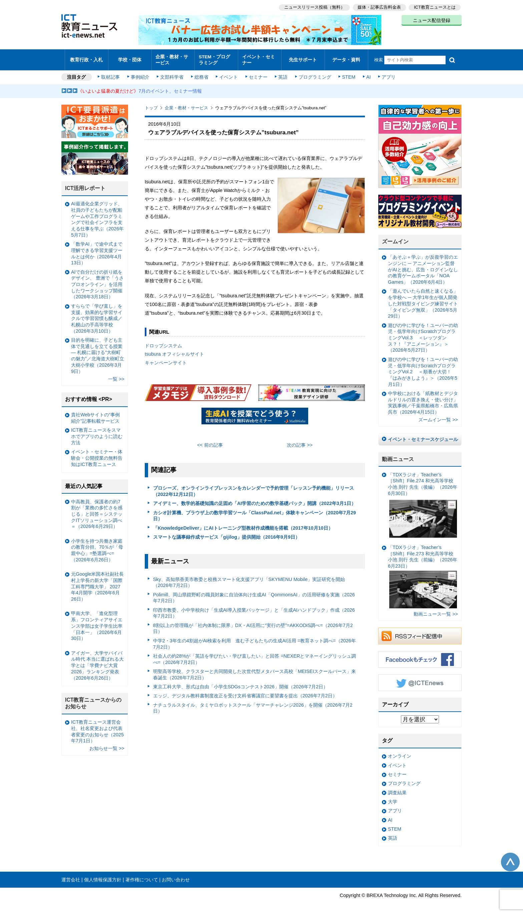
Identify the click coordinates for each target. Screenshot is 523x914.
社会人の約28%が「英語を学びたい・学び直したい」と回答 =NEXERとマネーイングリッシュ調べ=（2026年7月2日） (254, 656)
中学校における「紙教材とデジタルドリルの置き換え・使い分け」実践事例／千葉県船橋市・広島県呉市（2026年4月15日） (423, 399)
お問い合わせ (176, 876)
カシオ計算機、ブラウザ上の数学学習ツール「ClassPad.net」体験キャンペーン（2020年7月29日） (254, 512)
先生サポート (303, 58)
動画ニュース (398, 456)
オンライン (399, 753)
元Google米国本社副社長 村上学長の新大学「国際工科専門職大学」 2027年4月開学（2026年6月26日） (97, 583)
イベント (228, 74)
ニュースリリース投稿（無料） (313, 6)
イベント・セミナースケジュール (423, 436)
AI (366, 74)
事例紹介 (140, 74)
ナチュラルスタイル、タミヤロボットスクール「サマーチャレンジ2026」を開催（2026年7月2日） (253, 705)
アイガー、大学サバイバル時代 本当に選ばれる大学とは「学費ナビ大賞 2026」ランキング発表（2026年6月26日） (97, 662)
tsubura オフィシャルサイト (174, 351)
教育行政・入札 (86, 58)
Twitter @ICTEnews (420, 679)
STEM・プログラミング (216, 58)
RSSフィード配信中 (420, 632)
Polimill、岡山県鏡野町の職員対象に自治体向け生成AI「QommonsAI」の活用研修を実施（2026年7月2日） (254, 594)
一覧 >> (116, 375)
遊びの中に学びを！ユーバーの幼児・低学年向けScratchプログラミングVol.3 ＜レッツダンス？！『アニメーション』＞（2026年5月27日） (423, 334)
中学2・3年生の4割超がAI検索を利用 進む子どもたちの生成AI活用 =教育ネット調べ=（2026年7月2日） (254, 640)
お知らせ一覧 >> (106, 745)
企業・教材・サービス (171, 58)
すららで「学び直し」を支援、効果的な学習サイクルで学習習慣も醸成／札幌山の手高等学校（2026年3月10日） (96, 315)
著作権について (141, 876)
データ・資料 (346, 58)
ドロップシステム (163, 342)
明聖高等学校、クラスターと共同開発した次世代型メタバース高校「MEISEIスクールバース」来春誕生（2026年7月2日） (254, 671)
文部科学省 (172, 74)
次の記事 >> (300, 441)
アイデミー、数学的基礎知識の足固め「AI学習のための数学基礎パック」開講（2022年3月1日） (254, 500)
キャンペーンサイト (166, 359)
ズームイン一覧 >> (438, 416)
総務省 (201, 74)
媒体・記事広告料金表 (379, 6)
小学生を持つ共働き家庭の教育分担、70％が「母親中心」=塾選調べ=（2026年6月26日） (97, 547)
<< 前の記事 (210, 441)
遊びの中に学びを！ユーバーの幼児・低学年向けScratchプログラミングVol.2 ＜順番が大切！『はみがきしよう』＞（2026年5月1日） (423, 368)
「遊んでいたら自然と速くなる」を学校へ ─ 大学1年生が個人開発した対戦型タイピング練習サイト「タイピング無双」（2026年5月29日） (423, 300)
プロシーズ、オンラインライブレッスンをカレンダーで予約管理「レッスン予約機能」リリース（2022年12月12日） (253, 488)
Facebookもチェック (420, 656)
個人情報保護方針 (102, 876)
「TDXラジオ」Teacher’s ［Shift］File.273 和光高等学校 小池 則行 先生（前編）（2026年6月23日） (422, 573)
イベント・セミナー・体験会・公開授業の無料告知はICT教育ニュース (96, 455)
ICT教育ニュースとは (435, 6)
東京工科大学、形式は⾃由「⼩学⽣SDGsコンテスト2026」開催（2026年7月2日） (240, 683)
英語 (282, 74)
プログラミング (313, 74)
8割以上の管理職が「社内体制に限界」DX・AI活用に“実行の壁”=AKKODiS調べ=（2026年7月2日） (253, 625)
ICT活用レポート (85, 185)
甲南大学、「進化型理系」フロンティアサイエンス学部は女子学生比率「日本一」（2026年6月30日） (96, 623)
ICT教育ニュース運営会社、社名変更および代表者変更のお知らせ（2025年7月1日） (97, 728)
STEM (347, 74)
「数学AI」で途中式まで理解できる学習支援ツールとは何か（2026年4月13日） (96, 250)
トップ (151, 104)
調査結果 (397, 789)
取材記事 (111, 74)
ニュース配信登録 (431, 20)
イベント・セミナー (257, 58)
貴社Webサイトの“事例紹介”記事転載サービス (95, 415)
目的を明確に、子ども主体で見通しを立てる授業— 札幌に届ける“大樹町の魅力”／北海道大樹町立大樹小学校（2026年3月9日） (97, 352)
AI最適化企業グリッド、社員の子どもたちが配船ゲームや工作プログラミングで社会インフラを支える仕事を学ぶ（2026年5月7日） (97, 216)
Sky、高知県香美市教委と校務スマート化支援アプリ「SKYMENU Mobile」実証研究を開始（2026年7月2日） (249, 579)
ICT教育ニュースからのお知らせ (93, 700)
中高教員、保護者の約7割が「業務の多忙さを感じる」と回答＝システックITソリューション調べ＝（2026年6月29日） (96, 511)
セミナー (257, 74)
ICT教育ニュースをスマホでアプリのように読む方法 (96, 433)
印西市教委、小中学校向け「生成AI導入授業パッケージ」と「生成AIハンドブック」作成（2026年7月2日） (254, 610)
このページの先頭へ (510, 858)
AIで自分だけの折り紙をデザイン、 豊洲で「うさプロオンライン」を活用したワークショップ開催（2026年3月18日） (97, 281)
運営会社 (70, 876)
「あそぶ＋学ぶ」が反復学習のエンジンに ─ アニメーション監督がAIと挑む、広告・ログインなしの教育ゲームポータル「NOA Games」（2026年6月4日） (423, 266)
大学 (392, 798)
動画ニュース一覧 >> (436, 610)
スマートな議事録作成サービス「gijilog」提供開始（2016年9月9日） (226, 533)
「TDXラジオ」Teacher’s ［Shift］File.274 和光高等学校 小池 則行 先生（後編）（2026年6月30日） (422, 503)
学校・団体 (130, 58)
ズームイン (395, 238)
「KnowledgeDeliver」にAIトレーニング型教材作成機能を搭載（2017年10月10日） (243, 524)
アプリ (387, 74)
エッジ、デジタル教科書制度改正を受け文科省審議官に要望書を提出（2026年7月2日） (245, 692)
